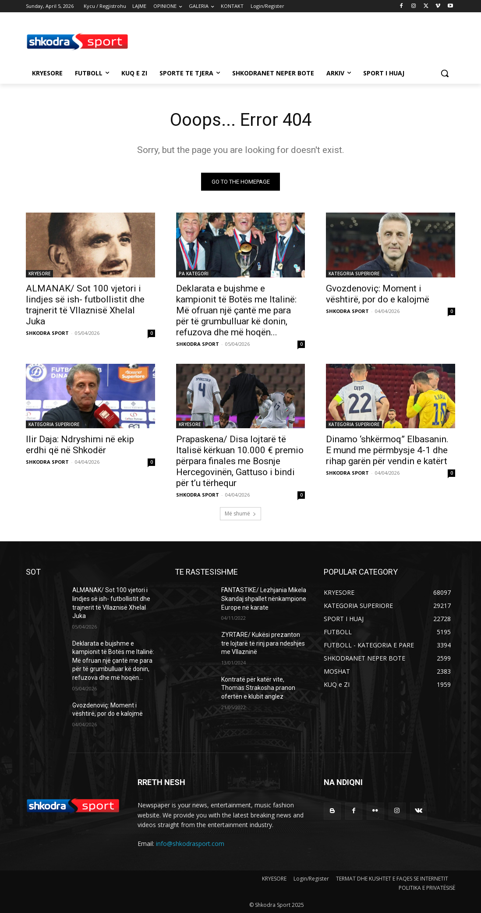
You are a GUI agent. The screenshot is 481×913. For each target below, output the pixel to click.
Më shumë (240, 513)
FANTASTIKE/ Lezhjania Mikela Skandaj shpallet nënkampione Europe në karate (263, 598)
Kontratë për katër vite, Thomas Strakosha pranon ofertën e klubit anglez (258, 688)
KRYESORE (39, 273)
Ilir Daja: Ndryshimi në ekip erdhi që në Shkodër (80, 444)
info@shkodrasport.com (190, 843)
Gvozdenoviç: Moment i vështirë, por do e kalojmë (377, 293)
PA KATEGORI (194, 273)
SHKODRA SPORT (47, 332)
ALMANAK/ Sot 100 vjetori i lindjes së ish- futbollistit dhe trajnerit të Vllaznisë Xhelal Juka (85, 304)
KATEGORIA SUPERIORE (354, 273)
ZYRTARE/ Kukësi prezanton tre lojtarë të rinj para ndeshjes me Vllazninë (263, 643)
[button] (444, 73)
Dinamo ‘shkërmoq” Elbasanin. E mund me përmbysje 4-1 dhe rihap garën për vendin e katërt (387, 449)
